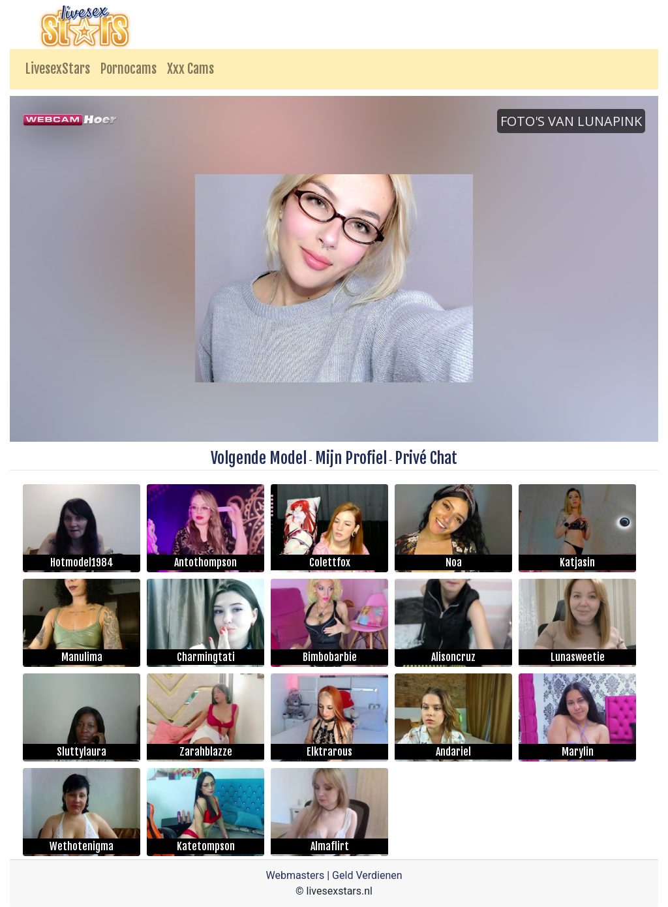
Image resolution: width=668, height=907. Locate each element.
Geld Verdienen (367, 875)
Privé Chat (426, 458)
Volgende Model (259, 458)
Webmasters (295, 875)
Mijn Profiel (351, 458)
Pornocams (128, 69)
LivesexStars (57, 69)
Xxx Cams (190, 69)
